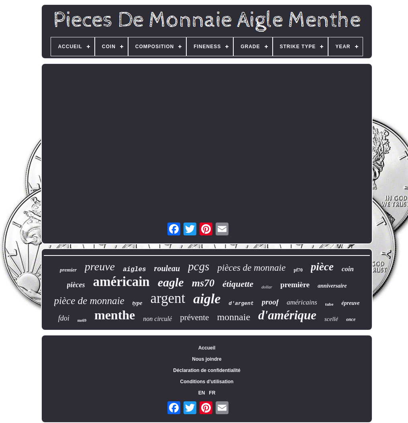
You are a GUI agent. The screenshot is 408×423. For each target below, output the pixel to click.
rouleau (167, 268)
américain (121, 281)
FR (212, 393)
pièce (322, 267)
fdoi (63, 318)
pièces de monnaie (251, 268)
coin (348, 269)
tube (329, 304)
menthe (114, 315)
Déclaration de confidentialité (206, 370)
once (350, 319)
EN (201, 393)
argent (168, 298)
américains (302, 302)
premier (68, 270)
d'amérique (287, 315)
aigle (206, 298)
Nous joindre (206, 359)
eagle (171, 282)
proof (270, 302)
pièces (76, 285)
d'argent (240, 303)
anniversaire (332, 286)
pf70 (298, 270)
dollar (266, 286)
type (138, 303)
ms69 (82, 320)
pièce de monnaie (89, 300)
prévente (194, 317)
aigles (134, 269)
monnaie (233, 317)
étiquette (237, 284)
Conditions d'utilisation (207, 381)
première (295, 284)
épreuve (350, 303)
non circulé (157, 318)
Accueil (207, 348)
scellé (331, 319)
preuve (100, 266)
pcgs (198, 266)
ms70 (203, 283)
